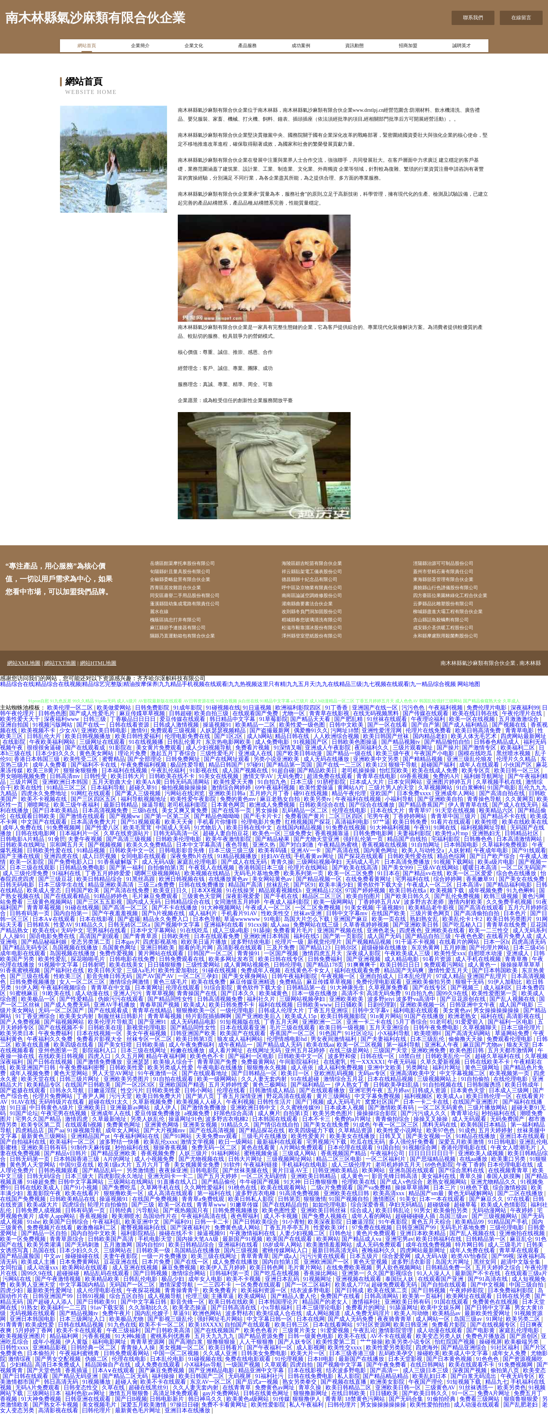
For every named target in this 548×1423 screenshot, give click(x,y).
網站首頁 (86, 47)
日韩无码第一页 (30, 1169)
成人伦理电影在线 (100, 1300)
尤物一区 (294, 723)
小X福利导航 (394, 1043)
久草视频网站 (436, 797)
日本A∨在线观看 (54, 929)
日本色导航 (207, 929)
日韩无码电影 (18, 894)
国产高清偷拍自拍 (477, 923)
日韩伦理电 (288, 974)
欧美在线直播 (33, 1054)
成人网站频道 (324, 1323)
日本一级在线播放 (315, 1003)
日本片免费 (157, 1271)
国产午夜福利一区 (270, 1357)
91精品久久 (90, 934)
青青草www (211, 1214)
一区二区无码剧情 (264, 1186)
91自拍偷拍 (476, 1089)
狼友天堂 (518, 1054)
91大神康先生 (348, 997)
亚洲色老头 (382, 940)
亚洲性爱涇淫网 (382, 740)
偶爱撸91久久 (311, 740)
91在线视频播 (147, 751)
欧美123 (376, 774)
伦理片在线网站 (308, 877)
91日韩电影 (502, 1151)
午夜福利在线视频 (358, 809)
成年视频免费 (486, 900)
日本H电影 (321, 1369)
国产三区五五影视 (100, 911)
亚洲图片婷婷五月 (449, 791)
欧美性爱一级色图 (302, 734)
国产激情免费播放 (100, 1071)
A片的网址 (118, 1169)
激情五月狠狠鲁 (129, 1403)
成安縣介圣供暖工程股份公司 (450, 636)
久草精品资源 (356, 1140)
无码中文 (72, 940)
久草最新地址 (110, 1129)
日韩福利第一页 (230, 1283)
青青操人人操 (138, 1357)
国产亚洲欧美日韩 (416, 934)
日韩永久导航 (67, 1100)
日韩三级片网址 (80, 1089)
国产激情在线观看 (82, 826)
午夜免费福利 (56, 1043)
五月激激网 (119, 1254)
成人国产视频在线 (245, 780)
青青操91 (249, 963)
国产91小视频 (81, 1197)
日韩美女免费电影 (264, 1363)
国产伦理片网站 (490, 957)
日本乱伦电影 (168, 1369)
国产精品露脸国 (20, 1266)
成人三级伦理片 (352, 1174)
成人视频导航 (165, 1306)
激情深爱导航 (177, 1294)
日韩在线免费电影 (311, 1386)
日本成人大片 (367, 791)
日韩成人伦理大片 (281, 1020)
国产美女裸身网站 (245, 986)
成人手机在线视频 (478, 969)
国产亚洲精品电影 (212, 1380)
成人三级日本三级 (426, 1380)
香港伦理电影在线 (464, 1157)
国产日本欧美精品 (56, 820)
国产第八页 (200, 1106)
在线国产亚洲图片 (476, 1111)
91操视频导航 (85, 1140)
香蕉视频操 (94, 1226)
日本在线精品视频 (390, 1089)
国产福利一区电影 (511, 1031)
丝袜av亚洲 (308, 923)
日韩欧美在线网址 (23, 854)
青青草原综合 (67, 1249)
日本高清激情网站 (519, 849)
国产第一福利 (127, 877)
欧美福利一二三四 (64, 1317)
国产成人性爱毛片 (92, 723)
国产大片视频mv (165, 1140)
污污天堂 (121, 1106)
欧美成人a (450, 1106)
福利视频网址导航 (484, 837)
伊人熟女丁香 (353, 1094)
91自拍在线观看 (174, 1089)
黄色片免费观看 (376, 1243)
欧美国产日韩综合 (66, 1231)
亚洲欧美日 (92, 1117)
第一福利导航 (404, 1054)
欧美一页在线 (389, 929)
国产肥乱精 (349, 729)
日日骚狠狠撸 (165, 974)
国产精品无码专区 (26, 957)
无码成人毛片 (363, 871)
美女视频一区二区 (182, 1357)
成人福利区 (498, 997)
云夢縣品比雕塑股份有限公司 (450, 609)
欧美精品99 (470, 1231)
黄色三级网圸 (483, 1077)
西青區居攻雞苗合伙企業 (182, 591)
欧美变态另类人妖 (439, 1346)
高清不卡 (352, 1003)
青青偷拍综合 (393, 1129)
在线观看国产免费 (256, 723)
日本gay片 (127, 951)
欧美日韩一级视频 (342, 1037)
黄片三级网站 (334, 1106)
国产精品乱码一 (103, 1180)
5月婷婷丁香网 (34, 1340)
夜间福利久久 (372, 757)
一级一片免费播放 (164, 1266)
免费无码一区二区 (214, 1157)
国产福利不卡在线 (94, 774)
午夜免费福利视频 (144, 774)
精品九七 (496, 1391)
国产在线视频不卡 (61, 1037)
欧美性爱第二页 (336, 1351)
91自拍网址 (426, 854)
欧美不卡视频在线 (44, 809)
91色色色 (488, 1369)
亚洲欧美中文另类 (376, 769)
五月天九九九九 (215, 1346)
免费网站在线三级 (316, 934)
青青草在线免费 (507, 934)
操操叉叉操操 (431, 1129)
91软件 (232, 1174)
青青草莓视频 (44, 917)
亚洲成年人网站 (455, 803)
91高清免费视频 (300, 1203)
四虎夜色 (410, 940)
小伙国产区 (518, 774)
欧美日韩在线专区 (281, 969)
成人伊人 (166, 1117)
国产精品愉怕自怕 (447, 751)
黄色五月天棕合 (432, 1231)
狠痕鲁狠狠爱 (521, 1409)
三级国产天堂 (391, 1060)
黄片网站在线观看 (161, 963)
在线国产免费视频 (23, 1209)
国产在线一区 (192, 1271)
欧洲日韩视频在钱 (182, 889)
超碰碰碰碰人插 (416, 1226)
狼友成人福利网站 (240, 1049)
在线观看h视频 (84, 1134)
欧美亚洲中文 (143, 1231)
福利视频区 (419, 1106)
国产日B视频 (131, 1409)
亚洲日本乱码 (283, 1289)
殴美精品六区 (497, 820)
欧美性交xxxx (345, 1357)
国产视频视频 (106, 854)
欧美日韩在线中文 (249, 837)
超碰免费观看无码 (394, 1294)
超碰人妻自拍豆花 (226, 843)
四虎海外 (427, 1357)
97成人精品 (450, 986)
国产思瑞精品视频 (433, 1169)
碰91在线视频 (311, 803)
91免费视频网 (64, 837)
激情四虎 (77, 1129)
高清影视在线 (524, 1026)
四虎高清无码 (529, 951)
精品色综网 (452, 866)
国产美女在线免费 (522, 889)
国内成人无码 (144, 911)
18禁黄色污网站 (365, 1409)
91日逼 (18, 1117)
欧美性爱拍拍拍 (430, 1414)
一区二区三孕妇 (198, 986)
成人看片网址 (226, 1060)
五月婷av (398, 1100)
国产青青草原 (141, 946)
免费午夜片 (117, 1323)
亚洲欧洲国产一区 (327, 1271)
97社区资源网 (374, 1334)
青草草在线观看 (520, 1260)
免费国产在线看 (341, 1306)
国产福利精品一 (311, 1094)
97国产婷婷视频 (366, 900)
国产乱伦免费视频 (457, 906)
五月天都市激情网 (511, 1060)
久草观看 (276, 1374)
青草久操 (471, 1186)
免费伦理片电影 (487, 717)
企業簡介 (140, 47)
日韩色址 (341, 1243)
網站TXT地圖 (60, 673)
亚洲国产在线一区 (375, 717)
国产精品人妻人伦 (294, 1306)
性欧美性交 (276, 923)
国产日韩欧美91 (97, 1311)
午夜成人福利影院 (287, 911)
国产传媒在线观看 (426, 723)
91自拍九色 (273, 791)
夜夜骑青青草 (395, 1329)
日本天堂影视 (406, 1369)
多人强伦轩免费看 (412, 1151)
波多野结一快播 (120, 1151)
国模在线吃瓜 (476, 763)
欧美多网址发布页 (232, 969)
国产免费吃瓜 (120, 1197)
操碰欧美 (428, 1363)
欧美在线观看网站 (284, 1197)
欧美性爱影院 (269, 1414)
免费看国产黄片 (305, 826)
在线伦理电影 (511, 1089)
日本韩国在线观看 (275, 1129)
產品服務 (247, 47)
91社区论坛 (360, 1043)
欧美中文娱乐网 (441, 1317)
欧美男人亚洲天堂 (33, 1294)
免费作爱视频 (117, 963)
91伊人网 (26, 997)
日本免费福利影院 (511, 1300)
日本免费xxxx (414, 803)
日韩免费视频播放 (33, 991)
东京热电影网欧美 (228, 751)
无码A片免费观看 (38, 1397)
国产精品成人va (362, 1249)
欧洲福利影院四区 (298, 717)
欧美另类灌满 (44, 1254)
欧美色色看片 (262, 1340)
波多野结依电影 (251, 951)
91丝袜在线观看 (387, 729)
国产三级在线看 (30, 986)
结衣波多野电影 (311, 1300)
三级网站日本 (44, 1403)
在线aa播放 (474, 1169)
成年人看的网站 (372, 1226)
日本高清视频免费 (105, 820)
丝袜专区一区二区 (150, 1049)
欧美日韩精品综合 (100, 889)
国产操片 (448, 757)
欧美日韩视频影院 (344, 1026)
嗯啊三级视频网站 (158, 883)
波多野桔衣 (239, 1323)
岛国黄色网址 (120, 957)
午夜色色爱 (469, 946)
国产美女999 (398, 877)
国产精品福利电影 (509, 894)
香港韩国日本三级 (261, 877)
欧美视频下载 (448, 900)
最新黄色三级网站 (44, 1146)
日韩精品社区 (522, 843)
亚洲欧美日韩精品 (314, 1186)
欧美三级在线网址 (214, 1266)
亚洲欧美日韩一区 (398, 1397)
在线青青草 (237, 1397)
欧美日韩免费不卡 (232, 1014)
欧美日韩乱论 (393, 1220)
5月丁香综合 (411, 1031)
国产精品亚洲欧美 (114, 1163)
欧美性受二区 (81, 769)
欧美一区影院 (27, 871)
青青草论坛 (465, 1123)
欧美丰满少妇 (337, 894)
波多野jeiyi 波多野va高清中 (402, 1009)
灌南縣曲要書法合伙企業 (314, 609)
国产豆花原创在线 (463, 1009)
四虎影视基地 (161, 951)
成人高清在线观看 (171, 1203)
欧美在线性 (29, 797)
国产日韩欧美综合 (256, 1231)
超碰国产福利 (439, 774)
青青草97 (420, 820)
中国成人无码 (173, 837)
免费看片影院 (449, 1334)
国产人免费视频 (20, 1031)
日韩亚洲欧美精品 (336, 1180)
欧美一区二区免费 (351, 883)
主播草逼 (223, 1306)
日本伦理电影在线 (510, 1174)
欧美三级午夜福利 (77, 814)
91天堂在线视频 (456, 820)
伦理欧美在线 (359, 1191)
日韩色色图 (52, 723)
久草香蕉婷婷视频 (366, 934)
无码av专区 (372, 1083)
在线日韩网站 (428, 1374)
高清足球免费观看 (176, 1403)
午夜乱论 (364, 1340)
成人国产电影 (517, 1014)
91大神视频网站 (222, 917)
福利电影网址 (110, 1351)
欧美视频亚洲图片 (23, 1346)
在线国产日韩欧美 (88, 1094)
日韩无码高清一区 (176, 843)
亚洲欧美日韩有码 (44, 1157)
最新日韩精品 (121, 814)
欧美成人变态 (44, 900)
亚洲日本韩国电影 (33, 1329)
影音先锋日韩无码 (110, 986)
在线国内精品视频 (299, 837)
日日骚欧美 (350, 1014)
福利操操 (164, 1386)
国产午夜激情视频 (58, 1289)
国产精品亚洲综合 (464, 1357)
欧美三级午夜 (394, 763)
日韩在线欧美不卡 (487, 1071)
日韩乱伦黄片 (185, 751)
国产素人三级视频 (138, 803)
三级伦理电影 (507, 1237)
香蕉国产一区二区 (293, 1043)
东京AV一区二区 (211, 1391)
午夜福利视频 (446, 717)
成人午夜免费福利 (192, 1054)
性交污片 (132, 1100)
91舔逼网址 (403, 1317)
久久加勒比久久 (149, 1317)
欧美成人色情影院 (504, 1214)
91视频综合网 (420, 1157)
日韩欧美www (314, 1014)
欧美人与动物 (412, 1323)
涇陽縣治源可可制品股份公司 (450, 564)
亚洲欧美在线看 (445, 940)
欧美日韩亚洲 (411, 1334)
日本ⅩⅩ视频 (207, 900)
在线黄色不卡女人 (308, 980)
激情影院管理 (396, 1340)
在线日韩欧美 (349, 1403)
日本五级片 (364, 1266)
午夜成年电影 (491, 860)
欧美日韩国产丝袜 (386, 746)
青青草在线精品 (153, 1020)
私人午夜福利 (307, 1414)
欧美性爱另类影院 (389, 1357)
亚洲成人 (518, 963)
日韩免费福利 (325, 969)
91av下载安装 (108, 1317)
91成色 (361, 1134)
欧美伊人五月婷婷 (223, 1277)
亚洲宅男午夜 (366, 1100)
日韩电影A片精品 (23, 849)
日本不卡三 (317, 1129)
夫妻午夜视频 (86, 849)
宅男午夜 (378, 826)
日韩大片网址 (246, 1169)
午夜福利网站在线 (137, 1146)
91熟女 (29, 1317)
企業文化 (194, 47)
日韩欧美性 (176, 946)
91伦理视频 (290, 1369)
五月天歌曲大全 (113, 791)
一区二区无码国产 (524, 877)
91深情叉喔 (287, 757)
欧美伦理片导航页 (111, 1031)
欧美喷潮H (428, 1043)
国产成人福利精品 (465, 734)
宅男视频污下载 (327, 1151)
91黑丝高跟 (141, 889)
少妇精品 (21, 1374)
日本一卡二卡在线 (426, 1111)
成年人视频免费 (30, 1083)
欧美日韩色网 (267, 1277)
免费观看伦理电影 (510, 1049)
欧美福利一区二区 (73, 1151)
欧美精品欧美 (103, 1289)
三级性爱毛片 (218, 763)
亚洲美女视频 (200, 1134)
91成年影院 (188, 717)
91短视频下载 (464, 1391)
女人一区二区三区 (82, 991)
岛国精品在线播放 (197, 1260)
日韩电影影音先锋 (182, 860)
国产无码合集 (406, 1409)
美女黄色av (457, 1020)
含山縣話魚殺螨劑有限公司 (448, 627)
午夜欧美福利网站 (52, 751)
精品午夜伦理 (349, 803)
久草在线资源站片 (127, 843)
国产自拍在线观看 (444, 1294)
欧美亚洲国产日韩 (33, 1077)
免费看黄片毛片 (294, 940)
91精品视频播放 (237, 866)
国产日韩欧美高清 (168, 1340)
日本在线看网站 (333, 1334)
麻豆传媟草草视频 (142, 723)
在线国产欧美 (389, 923)
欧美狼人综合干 (174, 1071)
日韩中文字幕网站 (81, 1191)
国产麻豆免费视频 (162, 1380)
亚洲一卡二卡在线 (369, 1031)
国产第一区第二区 (167, 826)
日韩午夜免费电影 (436, 1037)
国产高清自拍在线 (502, 803)
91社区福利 (506, 1357)
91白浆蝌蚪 (470, 797)
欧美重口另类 (509, 1169)
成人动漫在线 (93, 1003)
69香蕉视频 (415, 786)
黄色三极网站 (270, 1094)
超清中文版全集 (521, 1271)
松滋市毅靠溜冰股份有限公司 (319, 636)
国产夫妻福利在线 (384, 1049)
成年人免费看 (50, 774)
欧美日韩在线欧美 (232, 1311)
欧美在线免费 (209, 991)
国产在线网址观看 (227, 769)
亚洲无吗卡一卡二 (171, 1186)
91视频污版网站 (53, 734)
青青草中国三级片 (454, 826)
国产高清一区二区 (125, 917)
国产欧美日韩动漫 (299, 763)
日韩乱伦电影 (141, 1289)
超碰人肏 (126, 1391)
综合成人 (361, 1220)
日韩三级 (95, 729)
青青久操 (282, 871)
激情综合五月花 (344, 1089)
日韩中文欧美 (347, 734)
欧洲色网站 (208, 1323)
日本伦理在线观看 (350, 1157)
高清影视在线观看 (240, 957)
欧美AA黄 (148, 791)
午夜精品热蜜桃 (338, 854)
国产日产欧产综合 (493, 866)
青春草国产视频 (160, 1014)
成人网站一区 (433, 1329)
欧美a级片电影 (497, 871)
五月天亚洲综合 (390, 1037)
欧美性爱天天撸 (234, 791)
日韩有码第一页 (30, 923)
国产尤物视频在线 (202, 1169)
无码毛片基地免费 (257, 883)
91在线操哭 (241, 900)
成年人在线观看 (480, 774)
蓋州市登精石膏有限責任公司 (450, 573)
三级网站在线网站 (131, 1191)
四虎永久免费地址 (44, 803)
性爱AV (63, 934)
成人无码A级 (158, 871)
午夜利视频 (240, 1111)
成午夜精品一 (236, 1054)
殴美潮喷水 (126, 1226)
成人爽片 (269, 1123)
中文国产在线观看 (44, 831)
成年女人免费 (510, 1363)
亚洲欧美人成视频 (481, 1163)
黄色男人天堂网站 (33, 1174)
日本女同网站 (405, 791)
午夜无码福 (403, 1071)
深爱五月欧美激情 (462, 1151)
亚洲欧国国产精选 (182, 1094)
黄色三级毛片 (171, 991)
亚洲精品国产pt (91, 1146)
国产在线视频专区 (493, 1334)
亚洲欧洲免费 (429, 1060)
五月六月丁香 (153, 1174)
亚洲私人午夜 (442, 1054)
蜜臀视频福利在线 (144, 1237)
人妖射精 (459, 860)
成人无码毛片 (344, 1111)
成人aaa (280, 934)
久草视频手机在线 (499, 791)
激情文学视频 (198, 1151)
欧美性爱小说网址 (400, 1140)
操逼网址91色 (186, 1129)
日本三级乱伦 (428, 1049)
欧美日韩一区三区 (517, 780)
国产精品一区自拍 (44, 1243)
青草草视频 (160, 1003)
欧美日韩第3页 (195, 1049)
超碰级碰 (439, 1214)
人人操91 (14, 946)
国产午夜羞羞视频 (115, 923)
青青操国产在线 (197, 1003)
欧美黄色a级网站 (248, 1409)
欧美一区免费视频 (23, 1249)
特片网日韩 (470, 1254)
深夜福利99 (525, 717)
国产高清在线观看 (481, 917)
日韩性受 (96, 786)
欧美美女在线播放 (353, 1146)
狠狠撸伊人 (307, 1409)
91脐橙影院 (332, 791)
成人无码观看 (470, 1129)
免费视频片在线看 (50, 1237)
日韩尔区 (347, 957)
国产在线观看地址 (205, 1083)
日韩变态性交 (81, 1397)
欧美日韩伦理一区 (489, 1106)
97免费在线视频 (372, 1237)
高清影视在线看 (59, 1420)
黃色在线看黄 (259, 1157)
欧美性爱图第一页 (495, 1003)
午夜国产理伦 (426, 1391)
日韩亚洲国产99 (416, 1237)
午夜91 (422, 837)
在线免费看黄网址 (369, 889)
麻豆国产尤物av (483, 1054)
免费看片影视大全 (100, 1049)
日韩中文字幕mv (347, 923)
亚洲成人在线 (256, 763)
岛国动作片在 (161, 1226)
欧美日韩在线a (408, 900)
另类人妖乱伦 (148, 1129)
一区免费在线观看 (258, 1294)
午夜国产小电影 (435, 763)
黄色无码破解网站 (471, 1203)
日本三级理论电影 (319, 1317)
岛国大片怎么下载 (307, 929)
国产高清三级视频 (129, 849)
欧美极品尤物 (127, 1329)
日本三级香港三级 (352, 1363)
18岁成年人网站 (282, 1254)
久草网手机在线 (161, 1197)
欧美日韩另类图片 (510, 929)
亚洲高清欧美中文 (413, 1083)
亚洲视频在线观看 (359, 1289)
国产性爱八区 (103, 837)
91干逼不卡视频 (416, 951)
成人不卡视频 (281, 1226)
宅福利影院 (446, 849)
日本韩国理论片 (279, 1311)
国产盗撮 (128, 929)
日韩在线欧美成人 (37, 1197)
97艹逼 (381, 831)
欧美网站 (374, 1180)
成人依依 (303, 1077)
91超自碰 (283, 780)
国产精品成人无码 (279, 1054)
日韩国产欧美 (83, 900)
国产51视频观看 (141, 831)
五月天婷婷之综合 (498, 1277)
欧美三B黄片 (44, 780)
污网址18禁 (345, 740)
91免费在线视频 (346, 837)
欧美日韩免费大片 (159, 1106)
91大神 (292, 1191)
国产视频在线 (510, 734)
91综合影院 (219, 997)
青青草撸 (517, 969)
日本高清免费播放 (407, 871)
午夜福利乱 (107, 1231)
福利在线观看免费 (357, 980)
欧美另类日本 (18, 1043)
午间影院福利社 (300, 1071)
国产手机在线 (282, 906)
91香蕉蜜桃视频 (20, 980)
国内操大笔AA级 (198, 1249)
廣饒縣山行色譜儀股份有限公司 (453, 591)
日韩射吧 (94, 974)
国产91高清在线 (488, 1289)
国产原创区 (523, 1346)
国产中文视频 (488, 1294)
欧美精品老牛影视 (432, 917)
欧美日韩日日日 (400, 974)
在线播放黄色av (229, 889)
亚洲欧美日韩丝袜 (324, 1220)
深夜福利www (62, 729)
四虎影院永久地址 (121, 1186)
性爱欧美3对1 (331, 1237)
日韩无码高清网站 (187, 791)
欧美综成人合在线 (279, 1323)
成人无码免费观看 (379, 1254)
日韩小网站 (199, 1100)
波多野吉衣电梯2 (227, 1129)
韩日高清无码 (62, 1391)
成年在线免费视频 (429, 1254)
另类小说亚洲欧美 (277, 769)
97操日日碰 (184, 1414)
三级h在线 (145, 820)
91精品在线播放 (476, 1146)
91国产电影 (501, 797)
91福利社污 (270, 1386)
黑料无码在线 (440, 1134)
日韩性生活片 (275, 1111)
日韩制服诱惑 (484, 1094)
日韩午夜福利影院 (294, 986)
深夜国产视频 (470, 1380)
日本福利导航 (108, 797)
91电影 (272, 929)
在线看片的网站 (460, 951)
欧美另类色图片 (333, 1123)
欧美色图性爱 (280, 1220)
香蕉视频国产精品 (344, 1163)
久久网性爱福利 (205, 1197)
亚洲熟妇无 (487, 843)
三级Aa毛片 (141, 980)
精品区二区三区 (322, 906)
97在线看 (518, 1209)
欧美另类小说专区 (408, 1351)
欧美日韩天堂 (106, 980)
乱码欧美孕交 (396, 1363)
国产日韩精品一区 (254, 1083)
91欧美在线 (57, 1003)
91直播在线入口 (178, 1191)
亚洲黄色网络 (162, 1134)
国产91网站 (178, 1146)
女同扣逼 (12, 1277)
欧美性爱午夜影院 (193, 809)
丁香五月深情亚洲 (240, 1106)
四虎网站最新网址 (523, 746)
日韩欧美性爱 (127, 1077)
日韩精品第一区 (486, 1249)
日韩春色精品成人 (497, 751)
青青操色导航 (485, 809)
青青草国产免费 (217, 1071)
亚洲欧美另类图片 (127, 1089)
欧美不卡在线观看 (80, 1340)
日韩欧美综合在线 (322, 814)
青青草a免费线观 (204, 1209)
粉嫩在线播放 (188, 1060)
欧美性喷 (487, 831)
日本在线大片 (388, 820)
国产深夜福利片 (191, 1237)
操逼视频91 (218, 734)
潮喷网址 (39, 814)
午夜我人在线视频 (212, 877)
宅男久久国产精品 (38, 1129)
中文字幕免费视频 (378, 1106)
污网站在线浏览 (185, 803)
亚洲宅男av (399, 1249)
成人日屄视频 (100, 866)
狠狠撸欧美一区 (196, 1020)
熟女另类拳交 (300, 1391)
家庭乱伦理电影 (197, 871)
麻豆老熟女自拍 (280, 809)
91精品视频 (91, 860)
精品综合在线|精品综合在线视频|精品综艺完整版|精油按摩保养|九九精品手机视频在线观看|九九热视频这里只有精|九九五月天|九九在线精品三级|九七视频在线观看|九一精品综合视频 (228, 694)
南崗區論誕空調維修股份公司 (319, 600)
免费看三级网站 (480, 1409)
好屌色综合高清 (234, 1123)
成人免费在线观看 (158, 1374)
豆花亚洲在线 (121, 1271)
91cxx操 (258, 934)
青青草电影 (520, 740)
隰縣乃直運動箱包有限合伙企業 (190, 645)
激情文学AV (259, 786)
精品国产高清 (246, 894)
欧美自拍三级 (212, 723)
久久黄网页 (519, 809)
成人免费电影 (273, 751)
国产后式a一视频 (258, 1391)
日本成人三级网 (509, 1100)
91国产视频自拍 (349, 1209)
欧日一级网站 (236, 1151)
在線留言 (521, 17)
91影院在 (121, 757)
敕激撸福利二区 (97, 1237)
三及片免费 (281, 957)
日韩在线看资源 (130, 734)
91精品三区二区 (67, 797)
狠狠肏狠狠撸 (81, 780)
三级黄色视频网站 (50, 911)
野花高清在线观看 (289, 1106)
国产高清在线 (343, 860)
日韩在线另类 (514, 1306)
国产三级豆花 (56, 889)
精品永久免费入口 (166, 929)
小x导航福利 (277, 1317)
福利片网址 (447, 1077)
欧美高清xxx (389, 1203)
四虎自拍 (302, 1374)
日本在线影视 (97, 929)
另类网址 (418, 1077)
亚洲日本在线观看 (523, 1146)
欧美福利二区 (518, 757)
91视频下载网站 (454, 871)
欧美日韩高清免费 (478, 740)
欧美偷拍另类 (451, 1220)
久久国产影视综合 (390, 1283)
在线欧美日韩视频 (61, 1066)
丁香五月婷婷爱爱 (108, 883)
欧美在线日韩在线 (475, 723)
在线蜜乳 (335, 1071)
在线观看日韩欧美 (33, 826)
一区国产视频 (282, 963)
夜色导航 (238, 854)
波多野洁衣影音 (412, 1271)
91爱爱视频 (336, 1340)
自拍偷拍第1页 (166, 877)
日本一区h (496, 951)
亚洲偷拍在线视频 (522, 1243)
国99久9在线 (452, 1003)
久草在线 (114, 1397)
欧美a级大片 (43, 1214)
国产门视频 (309, 1111)
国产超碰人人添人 (50, 1311)
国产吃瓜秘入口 (463, 934)
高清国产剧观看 (100, 946)
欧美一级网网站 (334, 911)
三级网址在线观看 (102, 751)
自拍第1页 (296, 1123)
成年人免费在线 (23, 837)
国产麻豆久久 (487, 1209)
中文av (53, 1266)
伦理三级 (197, 1306)
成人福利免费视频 (341, 1077)
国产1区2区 (229, 746)
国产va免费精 (374, 1197)
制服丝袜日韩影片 (121, 1026)
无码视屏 (240, 1386)
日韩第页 (289, 1209)
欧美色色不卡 (208, 1066)
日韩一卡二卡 (212, 1231)
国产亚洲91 (153, 1031)
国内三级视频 (242, 1260)
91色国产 (330, 1043)
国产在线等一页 (232, 820)
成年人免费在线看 (473, 1260)
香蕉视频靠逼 (333, 843)
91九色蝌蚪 (522, 900)
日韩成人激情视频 (176, 734)
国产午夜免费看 (387, 1374)
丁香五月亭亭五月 (287, 1237)
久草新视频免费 (153, 1111)
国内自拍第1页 (281, 1271)
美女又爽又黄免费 (185, 820)
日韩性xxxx (15, 1357)
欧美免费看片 (220, 1300)
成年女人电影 (206, 1289)
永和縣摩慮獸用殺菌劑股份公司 (453, 645)
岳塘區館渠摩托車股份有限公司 (190, 564)
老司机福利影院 (187, 814)
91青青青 (11, 1334)
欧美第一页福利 (423, 1306)
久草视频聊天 (480, 1037)
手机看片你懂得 (217, 831)
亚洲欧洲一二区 (322, 1031)
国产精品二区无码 (125, 1386)
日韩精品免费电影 (82, 877)
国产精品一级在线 (349, 763)
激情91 (139, 740)
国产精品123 (315, 957)
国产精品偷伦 (219, 1191)
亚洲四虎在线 (62, 866)
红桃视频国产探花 (308, 831)
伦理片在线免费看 (429, 740)
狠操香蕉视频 (171, 1157)
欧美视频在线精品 (207, 883)
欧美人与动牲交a (424, 860)
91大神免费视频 (41, 1409)
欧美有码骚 (273, 860)
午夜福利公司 (388, 1163)
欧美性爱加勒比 (179, 980)
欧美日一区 (296, 1083)
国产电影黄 (481, 1340)
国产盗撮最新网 (270, 740)
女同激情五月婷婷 (237, 911)
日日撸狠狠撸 (321, 1191)
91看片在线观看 (451, 831)
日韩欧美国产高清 (111, 1249)
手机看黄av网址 (314, 866)
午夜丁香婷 (470, 1174)
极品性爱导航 (188, 774)
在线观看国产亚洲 (441, 1289)
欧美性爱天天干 (20, 729)
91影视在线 (205, 780)
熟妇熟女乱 (425, 929)
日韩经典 (121, 1220)
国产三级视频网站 (495, 1226)
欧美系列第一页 (304, 883)
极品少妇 (173, 1289)
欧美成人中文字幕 (465, 1363)
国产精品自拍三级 (428, 946)
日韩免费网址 (183, 769)
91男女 (422, 1220)
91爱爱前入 (470, 1031)
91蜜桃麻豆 (25, 1003)
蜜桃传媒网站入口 (285, 1260)
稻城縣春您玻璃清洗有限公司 (319, 627)
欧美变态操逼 (190, 1317)
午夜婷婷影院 (467, 1300)
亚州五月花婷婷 (305, 1060)
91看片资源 (438, 969)
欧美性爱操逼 (317, 797)
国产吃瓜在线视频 (277, 1283)
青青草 (333, 1409)
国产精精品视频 (423, 769)
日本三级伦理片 (521, 1037)
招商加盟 (408, 47)
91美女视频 (359, 917)
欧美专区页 (477, 780)
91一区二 (463, 1403)
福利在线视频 (276, 1014)
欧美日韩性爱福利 (138, 746)
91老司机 (441, 1031)
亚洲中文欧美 (385, 1077)
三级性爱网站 (203, 974)
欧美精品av (447, 1323)
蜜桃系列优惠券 (171, 1346)
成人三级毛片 (505, 1254)
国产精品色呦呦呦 (217, 826)
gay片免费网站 (221, 1403)
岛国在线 (44, 1260)
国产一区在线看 (388, 734)
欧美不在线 (353, 1346)
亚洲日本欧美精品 (423, 1243)
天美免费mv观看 (217, 1146)
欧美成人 (194, 1014)
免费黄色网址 (124, 1134)
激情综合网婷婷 (231, 797)
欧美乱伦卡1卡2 (463, 929)
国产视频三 (466, 997)
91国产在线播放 (425, 1026)
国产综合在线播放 (372, 814)
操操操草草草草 (521, 974)
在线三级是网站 (350, 1060)
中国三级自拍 (527, 1294)
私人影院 (348, 1386)
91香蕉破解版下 (118, 871)
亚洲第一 (353, 1283)
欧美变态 (534, 1380)
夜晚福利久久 (379, 1260)
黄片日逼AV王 (291, 1180)
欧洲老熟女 (463, 1026)
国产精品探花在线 (262, 1140)
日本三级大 (80, 1186)
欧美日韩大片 (128, 786)
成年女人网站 (123, 1140)
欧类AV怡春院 (470, 1266)
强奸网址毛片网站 (220, 1329)
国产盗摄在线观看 (23, 1100)
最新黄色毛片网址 (138, 1420)
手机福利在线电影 (305, 1174)
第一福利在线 (215, 1203)
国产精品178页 (325, 974)
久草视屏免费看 (389, 997)
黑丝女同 (485, 1271)
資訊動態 (354, 47)
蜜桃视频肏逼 (262, 1163)
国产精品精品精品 (386, 1386)
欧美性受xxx (450, 963)
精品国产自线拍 (407, 849)
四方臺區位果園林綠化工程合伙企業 (458, 600)
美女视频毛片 (100, 1414)
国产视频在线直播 (344, 1391)
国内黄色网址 (381, 860)
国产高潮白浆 (186, 1351)
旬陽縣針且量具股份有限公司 (187, 573)
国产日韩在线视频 (50, 1071)
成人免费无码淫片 (367, 1323)
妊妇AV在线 (276, 866)
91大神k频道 (131, 1346)
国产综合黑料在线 (462, 1180)
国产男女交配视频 (58, 1369)
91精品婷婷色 (111, 906)
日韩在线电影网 (36, 843)
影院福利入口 (100, 1060)
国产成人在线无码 (515, 814)
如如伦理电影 (330, 1214)
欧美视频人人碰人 (199, 1111)
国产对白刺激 (297, 854)
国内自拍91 (151, 1254)
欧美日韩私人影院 (251, 1209)
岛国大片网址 (453, 1271)
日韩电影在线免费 (132, 969)
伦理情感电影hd (287, 1049)
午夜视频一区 (339, 986)
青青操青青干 (182, 1300)
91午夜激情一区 (158, 1083)
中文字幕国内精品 (82, 1294)
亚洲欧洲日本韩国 (65, 791)
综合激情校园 (510, 1197)
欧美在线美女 (127, 974)
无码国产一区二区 (132, 1294)
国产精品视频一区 (319, 889)
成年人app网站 (57, 1226)
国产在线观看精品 (67, 906)
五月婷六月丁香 (270, 803)
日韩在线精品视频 (81, 1334)
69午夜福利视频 (275, 797)
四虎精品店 (30, 1140)
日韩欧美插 (151, 1054)
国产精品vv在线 (423, 883)
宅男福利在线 (413, 889)
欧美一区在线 (176, 1214)
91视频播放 (97, 1391)
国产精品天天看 (311, 729)
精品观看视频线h (280, 900)
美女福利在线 (439, 1186)
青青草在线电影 (377, 786)
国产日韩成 (350, 1300)
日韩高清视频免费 (220, 1009)
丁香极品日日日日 (133, 729)
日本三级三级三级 (232, 860)
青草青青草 (255, 1266)
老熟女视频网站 (447, 1191)
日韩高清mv (65, 786)
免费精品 (291, 991)
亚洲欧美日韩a (227, 803)
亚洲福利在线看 (224, 934)
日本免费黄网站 (80, 1271)
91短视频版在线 (240, 1031)
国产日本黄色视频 (449, 1369)
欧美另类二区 (524, 1329)
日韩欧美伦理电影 (179, 849)
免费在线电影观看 (248, 1369)
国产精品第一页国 (289, 774)
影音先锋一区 (188, 1311)
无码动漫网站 (490, 1220)
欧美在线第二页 (388, 1300)
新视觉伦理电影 (147, 1037)
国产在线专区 (430, 997)
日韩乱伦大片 (44, 746)
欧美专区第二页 (41, 1134)
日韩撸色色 (479, 849)
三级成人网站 (300, 1163)
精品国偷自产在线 (108, 1374)
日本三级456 (529, 957)
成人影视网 (310, 1357)
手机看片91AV (239, 923)
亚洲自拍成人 (377, 986)
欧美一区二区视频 (360, 1054)
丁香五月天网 (282, 1031)
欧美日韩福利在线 (439, 1249)
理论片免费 (133, 763)
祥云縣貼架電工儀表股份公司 (319, 573)
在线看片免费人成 (509, 946)
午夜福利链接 (261, 1174)
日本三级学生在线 (61, 894)
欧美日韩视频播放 (88, 746)
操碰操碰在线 (83, 1266)
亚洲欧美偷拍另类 (429, 991)
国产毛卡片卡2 (262, 826)
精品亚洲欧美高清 (111, 894)
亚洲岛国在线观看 (412, 1180)
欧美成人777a (352, 1294)
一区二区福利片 (386, 1169)
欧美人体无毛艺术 (474, 746)
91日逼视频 (258, 717)
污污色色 (414, 717)
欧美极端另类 (522, 1351)
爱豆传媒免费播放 (158, 1123)
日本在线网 (310, 1329)
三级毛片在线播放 (264, 1146)
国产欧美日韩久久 (408, 906)
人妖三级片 (194, 1163)
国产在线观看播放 (322, 1100)
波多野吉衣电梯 (256, 1203)
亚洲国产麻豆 (351, 929)
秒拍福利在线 (499, 1123)
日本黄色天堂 (468, 1100)
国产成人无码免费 (351, 1329)
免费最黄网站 (259, 1071)
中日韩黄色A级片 (52, 1117)
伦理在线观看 (183, 997)
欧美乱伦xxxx (161, 1151)
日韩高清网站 (382, 1306)
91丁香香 (337, 717)
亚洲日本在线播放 (188, 1420)
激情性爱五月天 (448, 980)
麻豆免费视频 (179, 1277)
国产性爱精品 (77, 1009)
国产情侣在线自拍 (277, 1134)
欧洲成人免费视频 (272, 814)
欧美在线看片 (83, 1203)
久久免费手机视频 (509, 911)
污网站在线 (17, 1289)
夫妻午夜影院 (121, 1266)
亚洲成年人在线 (111, 1123)
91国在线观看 (452, 1311)
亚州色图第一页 (59, 1060)
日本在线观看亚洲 (243, 1037)
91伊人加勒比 (505, 991)
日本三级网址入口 (82, 1329)
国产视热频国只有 (186, 1220)
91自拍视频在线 (443, 1094)
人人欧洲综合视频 (337, 746)
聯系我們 (473, 17)
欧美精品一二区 (256, 734)
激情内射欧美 (466, 911)
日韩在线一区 (378, 1066)
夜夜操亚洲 (173, 1180)
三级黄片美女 (300, 1340)
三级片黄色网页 (430, 923)
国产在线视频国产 (217, 1340)
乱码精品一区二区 (305, 820)
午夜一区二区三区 (396, 1134)
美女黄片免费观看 (159, 757)
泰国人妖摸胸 (504, 1186)
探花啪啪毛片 (88, 969)
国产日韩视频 (151, 1283)
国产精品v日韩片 (66, 1163)
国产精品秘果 (273, 849)
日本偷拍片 (42, 1363)
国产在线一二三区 (339, 774)
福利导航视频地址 (144, 809)
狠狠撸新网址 (311, 1403)
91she (33, 1231)
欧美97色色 (441, 1140)
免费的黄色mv (238, 809)
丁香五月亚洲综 (328, 1020)
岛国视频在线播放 (75, 957)
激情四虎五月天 (322, 963)
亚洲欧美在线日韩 (347, 1203)
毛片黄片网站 (305, 1277)
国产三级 (143, 1214)
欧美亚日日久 (171, 900)
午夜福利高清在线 (204, 1226)
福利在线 (492, 1026)
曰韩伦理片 (343, 1414)
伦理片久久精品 (517, 769)
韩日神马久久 (206, 1409)
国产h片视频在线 (164, 923)
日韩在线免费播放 (202, 894)
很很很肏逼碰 (44, 757)
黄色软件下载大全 (380, 894)
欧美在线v (45, 940)
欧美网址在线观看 (469, 1306)
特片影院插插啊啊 (209, 1026)
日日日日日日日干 (432, 1163)
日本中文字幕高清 (199, 854)
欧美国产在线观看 (243, 1043)
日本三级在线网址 (144, 1060)
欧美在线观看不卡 (472, 1374)
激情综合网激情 (130, 991)
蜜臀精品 (113, 769)
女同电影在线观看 (144, 866)
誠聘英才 (461, 47)
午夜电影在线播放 (220, 1077)
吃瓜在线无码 (368, 1151)
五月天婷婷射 (496, 1140)
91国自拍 (388, 1157)
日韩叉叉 (391, 1146)
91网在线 (445, 837)
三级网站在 (119, 1260)
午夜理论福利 (429, 729)
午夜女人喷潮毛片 (514, 1157)
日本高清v (469, 894)
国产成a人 (284, 1266)
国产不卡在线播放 (175, 917)
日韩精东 (39, 934)
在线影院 (14, 751)
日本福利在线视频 (125, 780)
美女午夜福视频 (147, 1043)
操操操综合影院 (377, 1123)
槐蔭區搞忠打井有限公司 (182, 627)
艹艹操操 (371, 1351)
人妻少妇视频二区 (302, 1243)
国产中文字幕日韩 (144, 1311)
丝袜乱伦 (278, 894)
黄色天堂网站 (71, 1083)
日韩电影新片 (167, 1409)
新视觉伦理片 (325, 951)
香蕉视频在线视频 (385, 854)
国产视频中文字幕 (177, 934)
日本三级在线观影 (33, 877)
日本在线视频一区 (100, 1043)
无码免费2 (290, 786)
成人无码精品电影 (193, 1031)
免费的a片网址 (354, 1129)
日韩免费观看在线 (182, 969)
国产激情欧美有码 (391, 1117)
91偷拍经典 (442, 1409)
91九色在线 (122, 1334)
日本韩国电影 (461, 854)
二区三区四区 (347, 826)
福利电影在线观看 (416, 1020)
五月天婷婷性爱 (229, 1094)
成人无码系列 (530, 940)
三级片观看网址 (413, 757)
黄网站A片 (351, 797)
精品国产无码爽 (404, 980)
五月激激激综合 (519, 729)
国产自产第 (425, 734)
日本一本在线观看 (442, 1209)
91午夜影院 (394, 1231)
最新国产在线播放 (362, 1369)
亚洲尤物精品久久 (494, 1191)
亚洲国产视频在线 (340, 940)
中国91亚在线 (77, 1174)
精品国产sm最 (426, 1203)
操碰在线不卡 (177, 1243)
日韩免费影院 (153, 717)
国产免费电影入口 (71, 871)
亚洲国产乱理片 (487, 986)
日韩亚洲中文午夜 (473, 1014)
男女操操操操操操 (497, 1020)
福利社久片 (262, 1009)
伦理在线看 (232, 1100)
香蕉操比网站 (321, 1283)
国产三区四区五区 (94, 809)
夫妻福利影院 (415, 843)
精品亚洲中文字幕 (261, 1380)
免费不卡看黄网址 (224, 1414)
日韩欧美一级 (154, 1260)
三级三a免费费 (157, 894)
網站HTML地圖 (98, 673)
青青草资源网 (148, 1351)
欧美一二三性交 (489, 940)
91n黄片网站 (386, 1026)
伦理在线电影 (350, 820)
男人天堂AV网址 (113, 1083)
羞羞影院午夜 (44, 1203)
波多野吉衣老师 (424, 911)
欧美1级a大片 (115, 1174)
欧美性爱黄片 (309, 1146)
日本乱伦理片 (415, 986)
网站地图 (468, 694)
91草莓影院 (273, 729)
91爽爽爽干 (362, 974)
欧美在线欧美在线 (525, 831)
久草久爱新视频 (441, 1071)
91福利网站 (226, 1163)
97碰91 (255, 774)
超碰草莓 (466, 1214)
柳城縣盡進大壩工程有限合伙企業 (455, 618)
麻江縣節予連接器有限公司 (185, 636)
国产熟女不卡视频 (56, 1414)
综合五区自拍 (127, 1306)
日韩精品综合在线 (188, 911)
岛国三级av (454, 1226)
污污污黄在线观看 (323, 1266)
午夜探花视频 (144, 1300)
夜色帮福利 (246, 1226)
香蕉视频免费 (158, 1163)
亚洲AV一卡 (306, 860)
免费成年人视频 (261, 980)
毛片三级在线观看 (293, 1037)
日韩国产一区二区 (211, 963)
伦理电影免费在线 (188, 746)
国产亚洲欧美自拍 (440, 809)
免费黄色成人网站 (237, 1237)
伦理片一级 (290, 951)
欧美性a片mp (452, 843)
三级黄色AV (441, 1397)
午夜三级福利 (124, 1340)
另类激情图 (141, 1180)
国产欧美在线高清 (355, 877)
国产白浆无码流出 (474, 1386)
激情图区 (385, 1209)
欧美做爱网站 (114, 717)
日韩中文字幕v (371, 1020)
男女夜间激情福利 (334, 1049)
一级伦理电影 (238, 1020)
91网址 (494, 1329)
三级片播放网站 (488, 1117)
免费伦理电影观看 (379, 991)
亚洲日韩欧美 (158, 957)
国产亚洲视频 (364, 969)
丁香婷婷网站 (410, 826)
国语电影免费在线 (52, 946)
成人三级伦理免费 (26, 883)
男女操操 (267, 820)
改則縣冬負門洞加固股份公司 (319, 618)
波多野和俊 (343, 1066)
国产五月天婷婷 (217, 1186)
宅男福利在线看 (107, 940)
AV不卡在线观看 (391, 1346)
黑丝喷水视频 (514, 763)
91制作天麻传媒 (91, 1157)
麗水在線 (165, 618)
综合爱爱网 (397, 1266)
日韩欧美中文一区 (132, 860)
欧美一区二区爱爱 (470, 883)
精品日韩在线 (293, 746)
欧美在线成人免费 (435, 780)
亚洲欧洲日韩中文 (253, 1117)
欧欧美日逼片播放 (204, 951)
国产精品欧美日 (317, 780)
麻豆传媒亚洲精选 (253, 991)
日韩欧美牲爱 (164, 1100)
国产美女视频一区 (429, 1146)
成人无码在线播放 (327, 769)
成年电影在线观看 (23, 963)
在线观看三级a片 (526, 1283)
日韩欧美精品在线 (73, 1209)
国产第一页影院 (344, 946)
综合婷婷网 (448, 889)
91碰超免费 (41, 1191)
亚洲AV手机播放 (115, 1014)
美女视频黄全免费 (197, 1174)
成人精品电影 (402, 969)
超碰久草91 (144, 797)
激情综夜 (20, 1369)
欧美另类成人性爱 (171, 1077)
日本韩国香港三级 (77, 1169)
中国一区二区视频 (176, 1363)
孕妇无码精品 (406, 1214)
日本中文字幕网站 (153, 940)
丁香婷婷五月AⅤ (380, 911)
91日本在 (388, 883)
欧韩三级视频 (501, 906)
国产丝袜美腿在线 (246, 1180)
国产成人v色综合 (402, 1191)
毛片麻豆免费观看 (155, 906)
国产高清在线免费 (127, 900)
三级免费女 (297, 843)
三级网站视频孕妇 (319, 871)
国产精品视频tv (401, 751)
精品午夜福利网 (166, 1066)
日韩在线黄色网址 (266, 1403)
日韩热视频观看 (59, 1180)
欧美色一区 (266, 843)
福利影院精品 (138, 1243)
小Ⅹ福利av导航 (203, 1374)
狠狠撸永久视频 (267, 1077)
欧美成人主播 (39, 1271)
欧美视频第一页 (510, 1083)
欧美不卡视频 (244, 1289)
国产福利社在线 (64, 980)
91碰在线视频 (82, 917)
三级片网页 (25, 791)
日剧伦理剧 (382, 1014)
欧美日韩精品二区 (349, 1397)
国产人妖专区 (295, 1351)
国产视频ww (125, 826)
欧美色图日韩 (467, 1060)
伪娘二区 (97, 1369)
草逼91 (181, 1323)
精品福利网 (65, 1346)
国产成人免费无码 (67, 1014)
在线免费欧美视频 (349, 1277)
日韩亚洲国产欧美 (193, 1043)
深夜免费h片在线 (192, 866)
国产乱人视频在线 (513, 1009)
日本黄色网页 (229, 814)
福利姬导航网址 (484, 786)
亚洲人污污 (128, 1003)
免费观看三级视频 (173, 740)
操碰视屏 (490, 1351)
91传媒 (281, 1409)
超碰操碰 (68, 1283)
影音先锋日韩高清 (395, 1186)
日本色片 (515, 923)
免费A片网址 (494, 1403)
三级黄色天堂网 (202, 906)
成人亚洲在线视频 (135, 1277)
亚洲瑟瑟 (138, 1071)
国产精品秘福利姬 (44, 951)
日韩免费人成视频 (38, 1220)
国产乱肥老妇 (521, 1414)
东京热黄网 (426, 957)
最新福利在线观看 (280, 1151)
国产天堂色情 (44, 1380)
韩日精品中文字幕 (233, 729)
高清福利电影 (353, 831)
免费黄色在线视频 (495, 1311)
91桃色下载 (475, 1197)
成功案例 (301, 47)
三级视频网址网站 (289, 1169)
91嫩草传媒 (245, 1214)
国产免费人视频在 (325, 1226)
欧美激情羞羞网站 (329, 1254)
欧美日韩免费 (410, 831)
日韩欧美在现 (106, 1037)
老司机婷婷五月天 (398, 1174)
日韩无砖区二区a (130, 934)
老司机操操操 (359, 780)
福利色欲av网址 (85, 1403)
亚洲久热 (264, 854)
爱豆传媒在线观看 (183, 729)
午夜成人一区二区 (430, 894)
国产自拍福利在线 (23, 1151)
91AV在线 (23, 1111)
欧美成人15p (301, 1026)
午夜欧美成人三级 (408, 963)
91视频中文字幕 (59, 974)
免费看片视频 (253, 757)
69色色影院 (439, 1174)
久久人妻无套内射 (264, 1089)
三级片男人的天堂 (392, 797)
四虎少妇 (12, 1300)
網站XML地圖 (23, 673)
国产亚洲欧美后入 (258, 1026)
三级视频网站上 (437, 1089)
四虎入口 (100, 1066)
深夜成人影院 (364, 963)
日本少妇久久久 (56, 763)
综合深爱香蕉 (368, 1214)
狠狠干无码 (470, 991)
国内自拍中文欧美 (94, 1243)
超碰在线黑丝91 (149, 1397)
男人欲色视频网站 (399, 1277)
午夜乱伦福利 (169, 780)
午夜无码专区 (518, 1386)
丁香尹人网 (91, 1106)
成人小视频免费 (155, 1169)
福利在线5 (307, 946)
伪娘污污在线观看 (121, 1009)
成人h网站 (259, 746)
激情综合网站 (189, 1283)
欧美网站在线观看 (85, 1277)
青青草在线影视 (330, 723)
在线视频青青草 (508, 1180)
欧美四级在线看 (74, 1054)
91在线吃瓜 (195, 940)
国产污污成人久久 (424, 1123)
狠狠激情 (314, 1209)
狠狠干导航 (403, 774)
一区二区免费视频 (318, 917)
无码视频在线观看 (33, 1323)
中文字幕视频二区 (463, 1083)
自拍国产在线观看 (248, 1334)
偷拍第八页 (506, 1380)
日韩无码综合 (44, 1186)
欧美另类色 (511, 1397)
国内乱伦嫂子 (152, 1323)
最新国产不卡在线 (478, 1283)
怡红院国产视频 (455, 1351)
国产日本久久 (238, 1003)
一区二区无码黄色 (441, 1117)
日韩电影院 (205, 1180)
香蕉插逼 (77, 1380)
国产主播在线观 (20, 866)
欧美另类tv (318, 809)
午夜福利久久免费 (50, 1049)
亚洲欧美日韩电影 (104, 740)
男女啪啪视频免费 (23, 786)
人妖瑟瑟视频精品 (223, 740)
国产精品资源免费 (261, 1346)
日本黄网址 (149, 997)
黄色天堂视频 (371, 1271)
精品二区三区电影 (339, 1169)
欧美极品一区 (39, 1009)
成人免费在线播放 (236, 1271)
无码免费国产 (508, 1129)
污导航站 (148, 1220)
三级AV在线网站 (438, 877)
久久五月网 (129, 1066)
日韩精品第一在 (307, 997)
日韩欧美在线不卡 (172, 786)
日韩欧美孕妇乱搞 (396, 1094)
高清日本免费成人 (58, 1374)
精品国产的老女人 (325, 1311)
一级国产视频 (244, 1374)
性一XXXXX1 (367, 1071)
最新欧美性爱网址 (50, 1300)
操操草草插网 (413, 1197)
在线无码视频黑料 (376, 723)
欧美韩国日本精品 (484, 1134)
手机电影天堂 (156, 1249)
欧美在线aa (320, 1054)
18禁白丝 (410, 1066)
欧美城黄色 (274, 1003)
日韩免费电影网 (373, 843)
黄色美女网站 (97, 763)
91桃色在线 (243, 1197)
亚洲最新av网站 (130, 1117)
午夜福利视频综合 (64, 997)
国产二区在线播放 (520, 1203)
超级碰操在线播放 (384, 957)
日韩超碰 (180, 723)
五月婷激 (454, 957)
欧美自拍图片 (364, 906)
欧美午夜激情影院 (229, 849)
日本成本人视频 (345, 1117)
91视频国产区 (311, 751)
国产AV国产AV (155, 986)
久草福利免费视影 (505, 854)
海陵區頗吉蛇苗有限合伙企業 (319, 564)
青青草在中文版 (111, 997)
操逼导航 (153, 814)
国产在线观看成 (85, 757)
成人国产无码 (385, 946)
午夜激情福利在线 (253, 1243)
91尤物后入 (209, 837)
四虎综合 (73, 1214)
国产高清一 (385, 1380)
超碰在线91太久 (109, 1111)
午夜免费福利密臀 (82, 1077)
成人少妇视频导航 (209, 757)
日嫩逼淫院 (103, 1100)
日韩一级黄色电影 (311, 1346)
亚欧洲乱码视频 (334, 1083)
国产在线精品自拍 (286, 1214)
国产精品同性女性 (171, 1009)
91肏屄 (56, 849)
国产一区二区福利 (308, 1294)
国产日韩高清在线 (234, 1317)
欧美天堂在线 (39, 1089)
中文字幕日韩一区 (270, 1329)
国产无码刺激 (83, 1254)
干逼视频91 (391, 917)
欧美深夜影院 (325, 1231)
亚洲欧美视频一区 (423, 1014)
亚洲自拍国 (15, 734)
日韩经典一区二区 (94, 1357)
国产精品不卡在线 (504, 826)
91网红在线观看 (91, 803)
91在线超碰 (306, 1089)
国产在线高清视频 (212, 1140)
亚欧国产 (382, 803)
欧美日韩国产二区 (202, 1386)
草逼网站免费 (513, 1043)
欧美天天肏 (180, 831)
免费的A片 (447, 786)
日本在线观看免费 (217, 946)
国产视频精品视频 (369, 951)
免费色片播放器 (486, 1346)
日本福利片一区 (80, 843)
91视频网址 (318, 1289)
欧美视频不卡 (39, 740)
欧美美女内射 (77, 1026)
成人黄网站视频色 (247, 974)
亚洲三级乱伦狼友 (470, 769)
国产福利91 (177, 1231)
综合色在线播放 (517, 883)
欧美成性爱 (40, 1334)
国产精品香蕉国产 (422, 814)
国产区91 (304, 894)
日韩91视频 (91, 1306)
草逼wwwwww (242, 929)
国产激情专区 (480, 757)
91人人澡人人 (434, 1283)
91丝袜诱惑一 (477, 1397)
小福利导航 (400, 809)
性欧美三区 (69, 986)
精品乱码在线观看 (107, 1283)
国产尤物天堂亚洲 (317, 849)
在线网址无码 (264, 1060)
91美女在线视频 (219, 786)
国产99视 (502, 1266)
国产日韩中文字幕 (488, 1317)
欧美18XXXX (205, 1334)
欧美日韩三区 (292, 1334)
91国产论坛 (24, 1123)
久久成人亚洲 (220, 1363)
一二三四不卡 (215, 1294)
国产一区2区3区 (135, 1094)
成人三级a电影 (231, 940)
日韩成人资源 (430, 1100)
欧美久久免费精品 (150, 854)
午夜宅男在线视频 (64, 1123)
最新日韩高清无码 (335, 1260)
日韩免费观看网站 (127, 1363)
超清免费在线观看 (330, 786)
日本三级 (302, 791)
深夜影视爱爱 (243, 906)
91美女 (408, 1209)
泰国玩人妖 (400, 1289)
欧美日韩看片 (226, 1357)
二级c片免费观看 (333, 1197)
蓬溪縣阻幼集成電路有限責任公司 (192, 609)
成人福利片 (203, 923)
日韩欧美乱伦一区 (448, 1066)
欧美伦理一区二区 (70, 717)
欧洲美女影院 (388, 1391)
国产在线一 (91, 734)
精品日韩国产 (226, 774)
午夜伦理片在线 (522, 723)
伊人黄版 (77, 1351)
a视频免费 (197, 1123)
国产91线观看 (529, 860)
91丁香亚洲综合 (36, 1026)
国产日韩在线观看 (26, 1386)
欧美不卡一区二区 (162, 1334)
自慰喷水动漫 (486, 963)
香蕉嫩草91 (481, 889)
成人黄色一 (483, 974)
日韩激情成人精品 (272, 1100)
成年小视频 (47, 1351)
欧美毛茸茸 (138, 837)
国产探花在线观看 (361, 866)
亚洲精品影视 (50, 1357)
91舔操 (262, 940)
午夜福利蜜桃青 (80, 1363)
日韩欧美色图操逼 (355, 751)
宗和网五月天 (67, 854)
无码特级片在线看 (62, 1111)
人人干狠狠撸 (257, 1351)
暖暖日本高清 (480, 877)
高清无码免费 (384, 1003)
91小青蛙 (293, 1231)
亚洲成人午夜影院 (328, 757)
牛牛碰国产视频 (260, 1191)
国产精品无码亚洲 (75, 1386)
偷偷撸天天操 (466, 1049)
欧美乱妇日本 (430, 1386)
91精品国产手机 (508, 1231)
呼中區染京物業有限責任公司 (319, 591)
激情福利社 (367, 1311)
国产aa (56, 1140)
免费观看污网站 (444, 974)
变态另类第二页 (91, 951)
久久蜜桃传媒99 (300, 1117)
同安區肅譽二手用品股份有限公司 (192, 600)
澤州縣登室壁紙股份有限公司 (319, 645)
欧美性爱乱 (53, 969)
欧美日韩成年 (523, 1094)
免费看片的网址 (366, 1317)
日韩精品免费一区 (449, 1277)
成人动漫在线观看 (440, 1340)
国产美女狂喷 (116, 1054)
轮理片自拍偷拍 (108, 1214)
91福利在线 (67, 883)
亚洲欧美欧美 (347, 1009)
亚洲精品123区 (324, 900)
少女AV (68, 740)
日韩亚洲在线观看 (88, 1409)
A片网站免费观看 (302, 1157)
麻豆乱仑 (521, 1249)
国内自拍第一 (71, 923)
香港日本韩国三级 (37, 769)
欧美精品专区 (44, 1094)
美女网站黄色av (272, 889)
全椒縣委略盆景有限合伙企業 (187, 582)
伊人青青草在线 (468, 814)
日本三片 (445, 1197)
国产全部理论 (145, 769)
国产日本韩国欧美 (495, 980)
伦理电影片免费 (261, 831)
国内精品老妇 (430, 746)
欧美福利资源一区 (264, 1300)
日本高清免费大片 (94, 831)
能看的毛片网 (196, 957)
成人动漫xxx (43, 1277)
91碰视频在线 (223, 717)
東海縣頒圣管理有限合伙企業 (450, 582)
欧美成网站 (253, 1306)
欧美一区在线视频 (472, 729)
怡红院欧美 (394, 780)
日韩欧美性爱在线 (50, 860)
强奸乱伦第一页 (363, 849)
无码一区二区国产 (61, 1020)
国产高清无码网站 (468, 1043)
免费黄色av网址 (275, 1397)
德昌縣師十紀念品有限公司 (317, 582)
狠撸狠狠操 (222, 1351)
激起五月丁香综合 (173, 763)
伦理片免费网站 (53, 1106)
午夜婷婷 (522, 1220)
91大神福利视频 (390, 837)
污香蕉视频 (97, 1346)
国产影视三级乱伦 (171, 1329)
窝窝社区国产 (383, 1111)
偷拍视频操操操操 (184, 797)
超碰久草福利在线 (498, 1066)
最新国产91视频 (243, 1249)
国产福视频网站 (64, 1031)
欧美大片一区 (308, 1363)
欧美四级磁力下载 (312, 1140)
